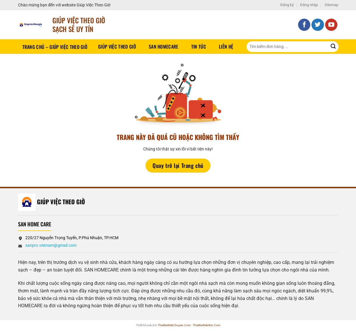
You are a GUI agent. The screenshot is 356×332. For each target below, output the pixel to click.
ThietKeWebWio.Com (206, 325)
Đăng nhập (309, 5)
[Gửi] (333, 47)
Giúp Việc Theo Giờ (117, 46)
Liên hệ (226, 46)
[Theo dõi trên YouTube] (331, 25)
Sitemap (331, 5)
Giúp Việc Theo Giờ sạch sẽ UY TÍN (78, 24)
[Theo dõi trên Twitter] (317, 25)
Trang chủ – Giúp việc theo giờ (55, 46)
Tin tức (198, 46)
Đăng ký (287, 5)
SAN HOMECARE (163, 46)
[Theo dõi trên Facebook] (304, 25)
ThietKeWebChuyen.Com (174, 325)
